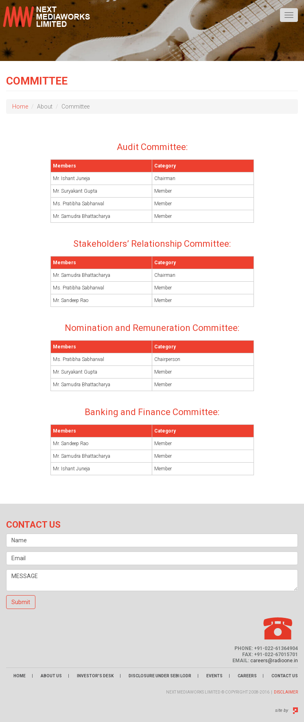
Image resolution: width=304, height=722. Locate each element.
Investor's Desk (95, 676)
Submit (20, 602)
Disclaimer (286, 692)
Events (214, 676)
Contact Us (284, 676)
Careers (248, 676)
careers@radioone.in (274, 660)
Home (20, 106)
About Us (51, 676)
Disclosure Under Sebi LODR (160, 676)
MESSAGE (152, 580)
